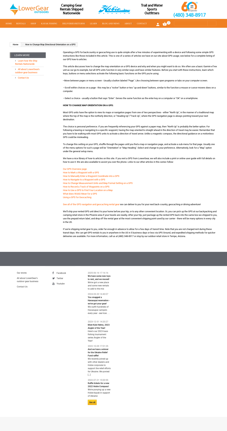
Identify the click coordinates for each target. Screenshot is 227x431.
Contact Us (23, 77)
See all (92, 402)
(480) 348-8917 (189, 15)
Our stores (22, 273)
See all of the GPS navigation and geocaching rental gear (91, 204)
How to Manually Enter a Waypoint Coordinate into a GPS (91, 176)
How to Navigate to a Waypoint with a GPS (84, 179)
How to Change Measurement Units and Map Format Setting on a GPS (98, 183)
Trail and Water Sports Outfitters (152, 9)
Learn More (22, 55)
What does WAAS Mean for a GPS (80, 193)
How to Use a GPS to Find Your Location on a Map (88, 190)
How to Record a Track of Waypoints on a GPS (86, 186)
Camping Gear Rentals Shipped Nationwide (71, 9)
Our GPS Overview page (75, 169)
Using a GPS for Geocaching (77, 197)
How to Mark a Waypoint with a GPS (81, 172)
